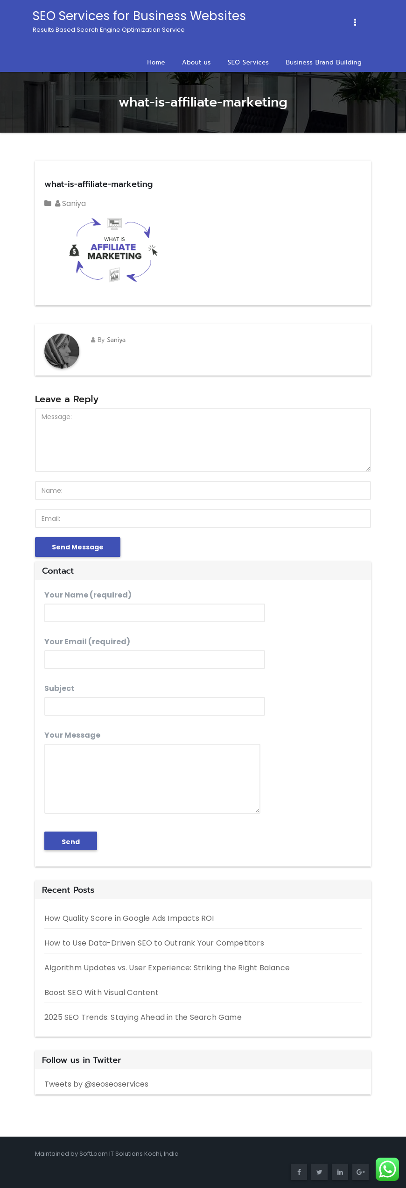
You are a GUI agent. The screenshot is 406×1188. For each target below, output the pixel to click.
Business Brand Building (324, 62)
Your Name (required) (154, 606)
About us (196, 62)
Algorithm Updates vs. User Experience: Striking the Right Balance (167, 967)
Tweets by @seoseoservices (96, 1084)
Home (156, 62)
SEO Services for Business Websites (139, 20)
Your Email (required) (154, 652)
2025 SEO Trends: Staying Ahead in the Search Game (143, 1017)
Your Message (152, 772)
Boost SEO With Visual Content (101, 992)
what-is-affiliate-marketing (98, 184)
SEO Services (248, 62)
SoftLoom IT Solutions (111, 1153)
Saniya (70, 203)
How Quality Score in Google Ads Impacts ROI (129, 918)
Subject (154, 699)
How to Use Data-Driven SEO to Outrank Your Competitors (154, 943)
